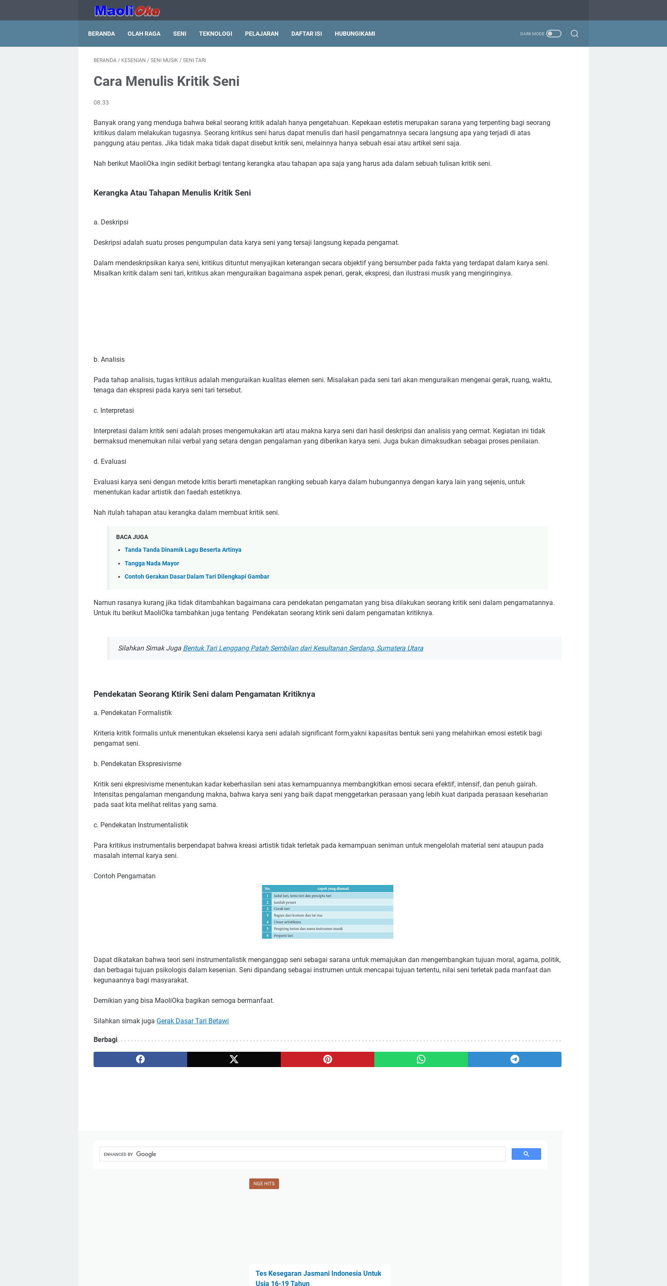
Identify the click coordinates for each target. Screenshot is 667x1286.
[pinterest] (254, 1156)
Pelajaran (267, 33)
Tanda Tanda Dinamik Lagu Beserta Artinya (183, 596)
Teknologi (221, 33)
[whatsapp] (319, 1156)
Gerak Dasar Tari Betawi (193, 1118)
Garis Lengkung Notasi (487, 381)
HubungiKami (360, 33)
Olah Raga (149, 33)
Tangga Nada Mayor (152, 609)
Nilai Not (465, 238)
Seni (185, 33)
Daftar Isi (312, 33)
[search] (491, 75)
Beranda (107, 33)
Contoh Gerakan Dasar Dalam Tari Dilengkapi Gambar (197, 623)
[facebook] (126, 1156)
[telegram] (383, 1156)
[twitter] (190, 1156)
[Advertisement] (254, 346)
